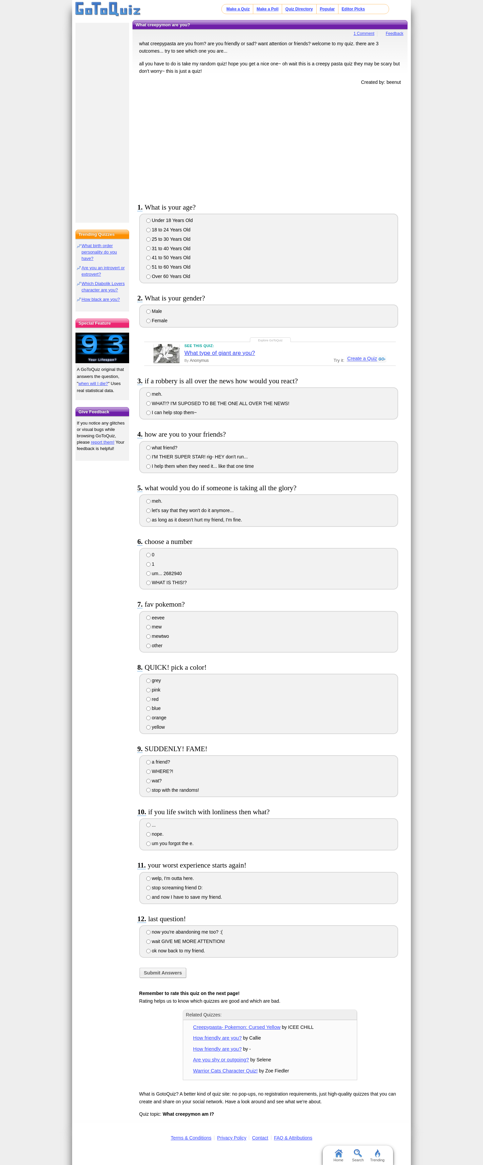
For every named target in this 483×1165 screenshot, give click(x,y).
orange (156, 717)
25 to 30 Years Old (168, 239)
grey (153, 680)
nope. (155, 834)
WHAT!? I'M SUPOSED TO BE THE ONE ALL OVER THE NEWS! (217, 403)
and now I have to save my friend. (184, 897)
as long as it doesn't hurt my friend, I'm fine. (194, 519)
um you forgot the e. (170, 843)
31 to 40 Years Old (168, 248)
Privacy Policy (231, 1138)
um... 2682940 (164, 573)
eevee (155, 617)
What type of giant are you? (219, 353)
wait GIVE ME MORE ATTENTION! (185, 941)
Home (338, 1155)
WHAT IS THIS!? (166, 582)
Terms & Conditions (191, 1138)
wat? (154, 780)
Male (154, 311)
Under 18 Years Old (169, 220)
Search (358, 1155)
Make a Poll (267, 9)
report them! (102, 442)
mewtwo (157, 636)
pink (153, 689)
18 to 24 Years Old (168, 229)
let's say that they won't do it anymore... (190, 510)
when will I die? (93, 383)
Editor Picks (353, 9)
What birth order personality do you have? (99, 252)
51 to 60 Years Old (168, 267)
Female (157, 320)
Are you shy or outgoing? (221, 1059)
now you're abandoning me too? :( (184, 932)
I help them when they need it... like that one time (200, 466)
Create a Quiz (361, 359)
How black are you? (101, 299)
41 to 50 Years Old (168, 257)
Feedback (395, 33)
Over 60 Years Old (168, 276)
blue (153, 708)
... (151, 825)
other (154, 645)
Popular (327, 9)
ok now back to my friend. (175, 950)
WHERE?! (159, 771)
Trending (377, 1155)
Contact (260, 1138)
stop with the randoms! (172, 790)
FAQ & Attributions (293, 1138)
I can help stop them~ (171, 412)
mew (154, 626)
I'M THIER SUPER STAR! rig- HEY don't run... (197, 456)
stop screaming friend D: (174, 887)
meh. (154, 394)
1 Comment (364, 33)
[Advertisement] (270, 143)
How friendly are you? (217, 1038)
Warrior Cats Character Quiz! (225, 1070)
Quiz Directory (299, 9)
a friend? (158, 762)
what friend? (161, 447)
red (152, 699)
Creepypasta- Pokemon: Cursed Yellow (237, 1027)
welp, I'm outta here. (170, 878)
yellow (155, 727)
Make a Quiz (238, 9)
